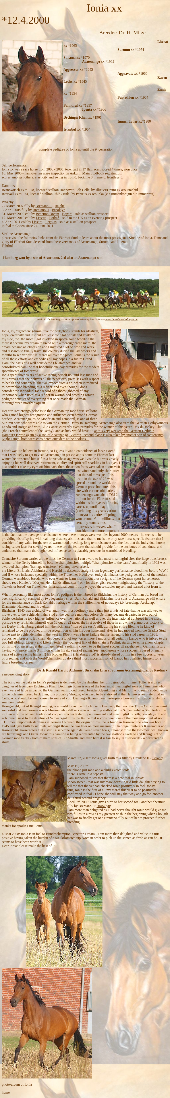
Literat (162, 41)
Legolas (51, 222)
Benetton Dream (47, 214)
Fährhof (7, 246)
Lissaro (41, 218)
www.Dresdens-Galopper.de (121, 319)
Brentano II (43, 206)
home (6, 1092)
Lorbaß (54, 218)
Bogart (67, 214)
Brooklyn (58, 210)
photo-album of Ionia (17, 1084)
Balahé (59, 206)
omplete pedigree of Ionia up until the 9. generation (77, 149)
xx (65, 45)
